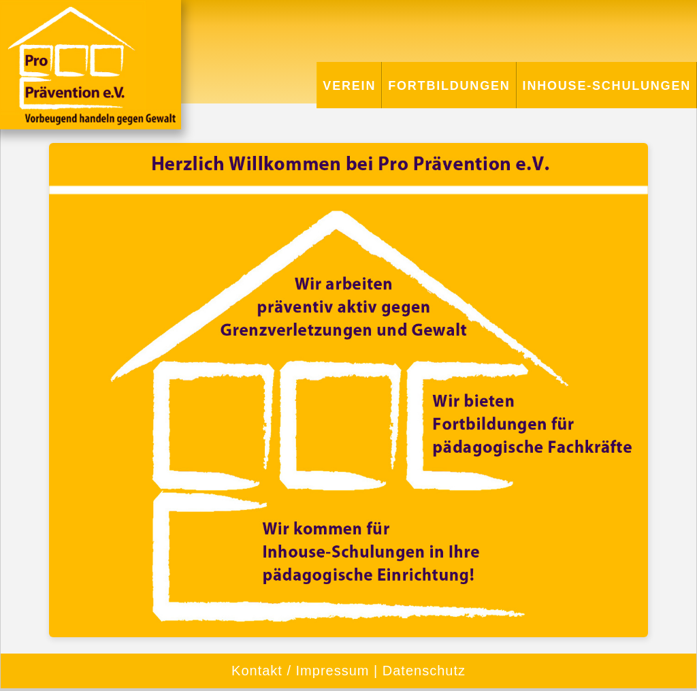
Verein (349, 86)
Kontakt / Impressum (300, 670)
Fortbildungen (449, 86)
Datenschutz (424, 670)
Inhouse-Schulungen (607, 86)
